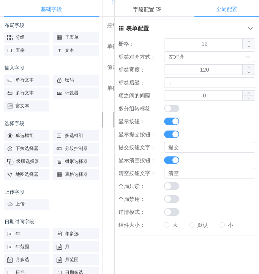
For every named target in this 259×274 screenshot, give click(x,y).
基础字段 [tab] (51, 9)
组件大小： (131, 225)
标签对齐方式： (137, 57)
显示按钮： (131, 121)
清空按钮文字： (137, 173)
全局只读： (131, 186)
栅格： (126, 44)
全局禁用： (131, 199)
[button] (248, 46)
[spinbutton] (204, 44)
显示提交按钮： (137, 134)
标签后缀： (131, 83)
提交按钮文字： (137, 147)
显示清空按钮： (137, 160)
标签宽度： (131, 70)
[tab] (151, 9)
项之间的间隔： (137, 95)
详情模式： (131, 212)
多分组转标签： (137, 108)
